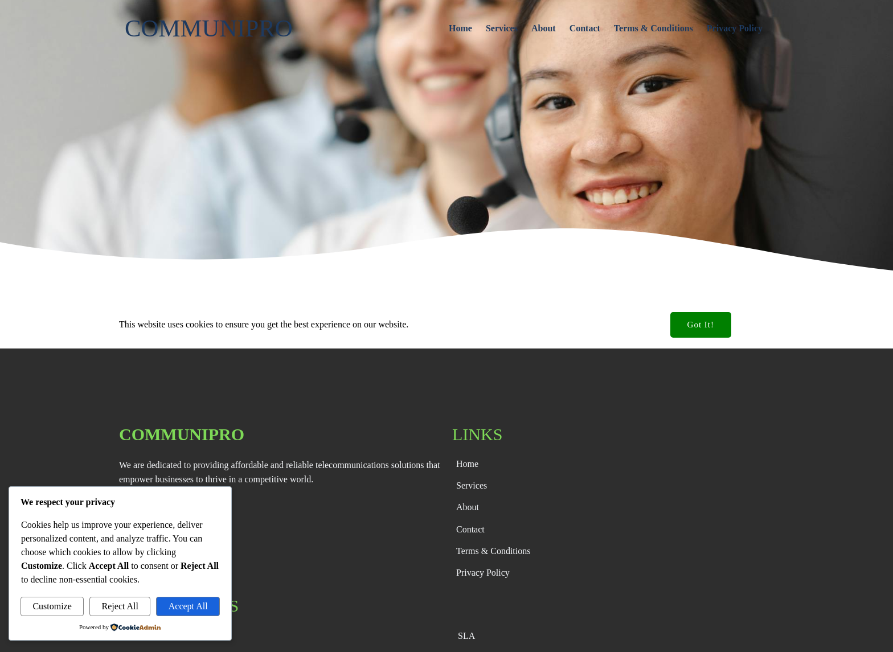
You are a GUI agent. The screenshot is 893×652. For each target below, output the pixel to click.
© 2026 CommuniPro (430, 636)
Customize (51, 606)
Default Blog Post (92, 325)
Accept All (188, 606)
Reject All (120, 606)
